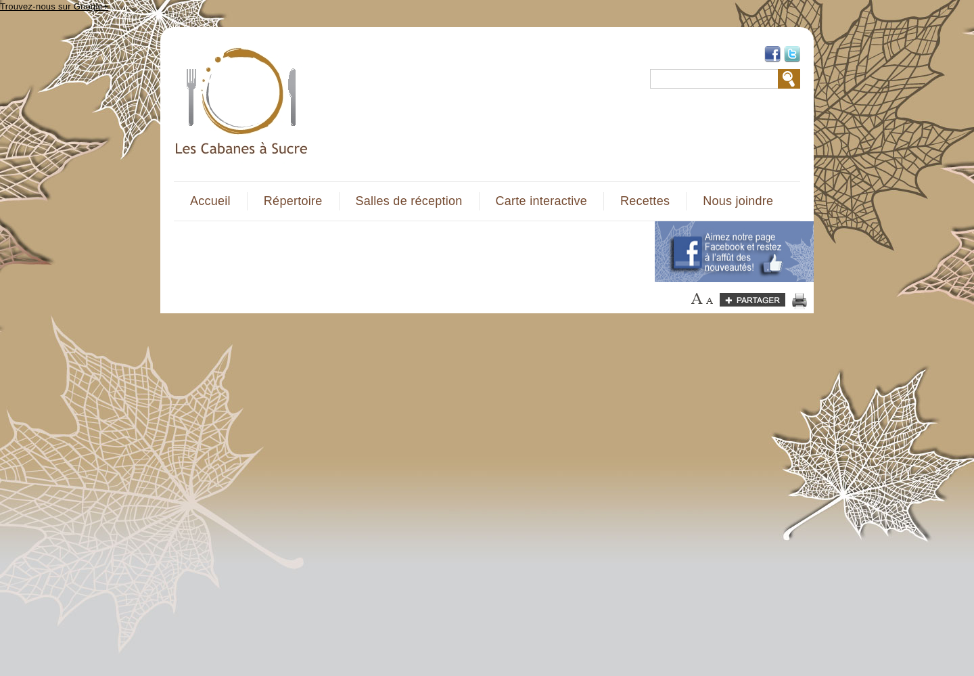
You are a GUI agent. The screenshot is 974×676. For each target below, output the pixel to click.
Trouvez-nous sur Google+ (54, 6)
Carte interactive (541, 201)
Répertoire (293, 201)
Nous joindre (738, 201)
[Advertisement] (406, 251)
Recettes (645, 201)
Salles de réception (409, 201)
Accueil (210, 201)
